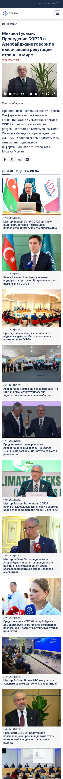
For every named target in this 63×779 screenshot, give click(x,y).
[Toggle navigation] (56, 13)
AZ (40, 3)
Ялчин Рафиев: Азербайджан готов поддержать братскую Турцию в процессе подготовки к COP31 (30, 280)
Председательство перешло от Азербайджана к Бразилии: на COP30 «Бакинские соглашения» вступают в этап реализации (30, 449)
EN (49, 3)
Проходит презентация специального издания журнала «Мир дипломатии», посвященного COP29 (27, 336)
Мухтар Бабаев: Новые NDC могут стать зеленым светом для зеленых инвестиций (30, 682)
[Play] (5, 93)
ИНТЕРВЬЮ (10, 24)
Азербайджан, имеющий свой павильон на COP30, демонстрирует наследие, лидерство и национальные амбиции (30, 392)
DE (53, 3)
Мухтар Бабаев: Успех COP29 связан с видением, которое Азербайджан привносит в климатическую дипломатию (30, 225)
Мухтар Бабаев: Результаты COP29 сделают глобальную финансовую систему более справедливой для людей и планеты (30, 506)
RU (45, 3)
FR (57, 3)
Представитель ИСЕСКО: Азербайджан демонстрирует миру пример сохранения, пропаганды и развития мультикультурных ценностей (30, 626)
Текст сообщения (13, 103)
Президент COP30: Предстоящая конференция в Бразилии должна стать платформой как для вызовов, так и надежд (28, 737)
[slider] (10, 93)
